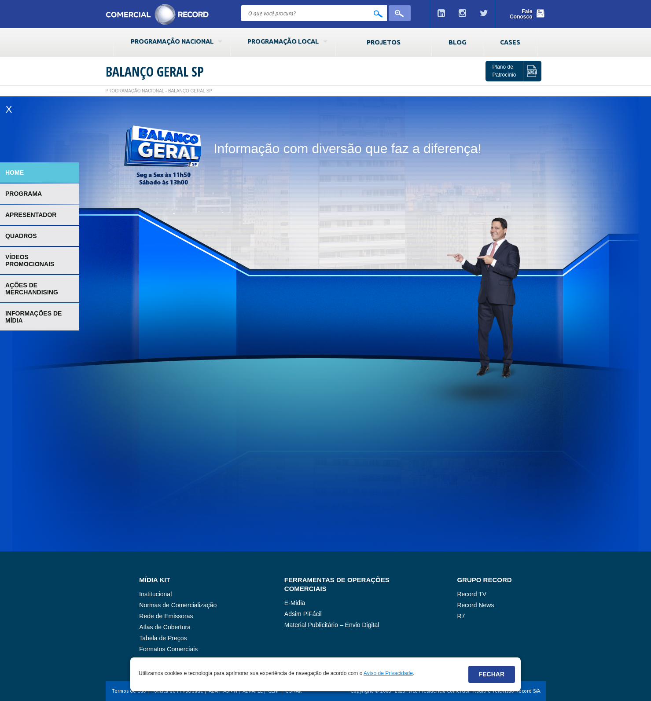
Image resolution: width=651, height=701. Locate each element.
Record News (475, 605)
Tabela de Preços (163, 638)
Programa (23, 193)
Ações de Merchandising (31, 289)
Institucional (155, 594)
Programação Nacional (172, 41)
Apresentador (30, 214)
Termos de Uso (129, 691)
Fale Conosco (521, 14)
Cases (510, 42)
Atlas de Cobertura (165, 627)
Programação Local (283, 41)
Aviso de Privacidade (388, 673)
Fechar (491, 674)
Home (14, 172)
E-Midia (294, 602)
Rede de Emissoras (166, 616)
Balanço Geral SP (155, 71)
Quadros (21, 235)
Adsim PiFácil (303, 613)
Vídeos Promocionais (29, 260)
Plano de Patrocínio (504, 70)
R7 (461, 616)
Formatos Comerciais (168, 649)
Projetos (384, 42)
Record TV (471, 594)
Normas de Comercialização (178, 605)
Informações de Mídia (33, 317)
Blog (457, 42)
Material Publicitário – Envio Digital (331, 624)
